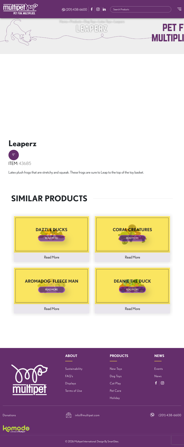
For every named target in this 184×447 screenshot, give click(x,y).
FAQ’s (69, 376)
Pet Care (115, 390)
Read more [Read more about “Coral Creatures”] (132, 257)
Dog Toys (90, 21)
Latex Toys (105, 21)
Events (158, 368)
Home (63, 21)
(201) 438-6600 (74, 9)
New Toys (116, 368)
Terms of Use (73, 390)
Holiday (115, 398)
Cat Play (115, 383)
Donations (9, 415)
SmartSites (113, 441)
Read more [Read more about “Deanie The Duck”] (132, 309)
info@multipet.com (87, 415)
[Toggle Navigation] (179, 9)
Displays (70, 383)
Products (76, 21)
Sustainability (73, 368)
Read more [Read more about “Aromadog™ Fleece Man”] (51, 309)
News (158, 376)
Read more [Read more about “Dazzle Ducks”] (51, 257)
